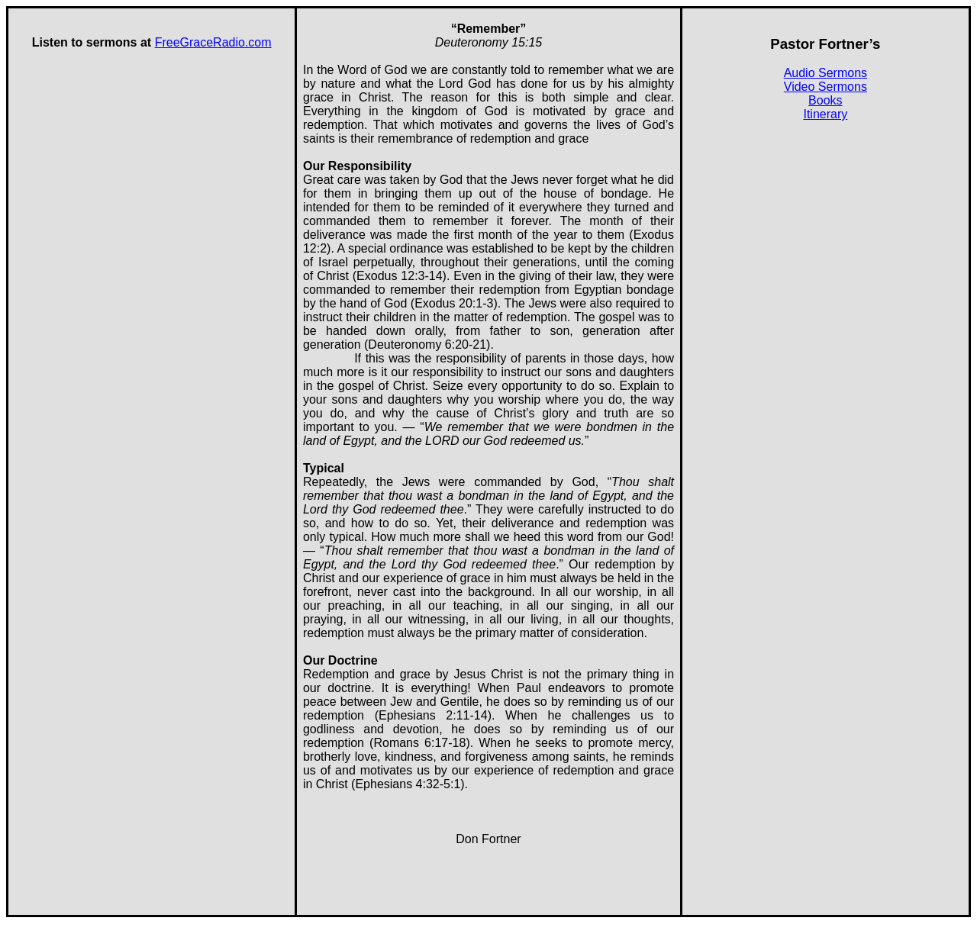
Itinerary (825, 114)
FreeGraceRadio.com (213, 42)
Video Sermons (825, 86)
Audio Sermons (825, 72)
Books (825, 100)
